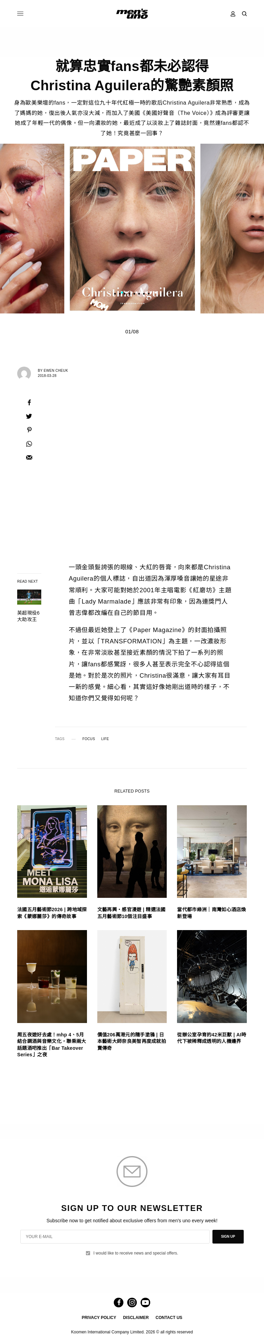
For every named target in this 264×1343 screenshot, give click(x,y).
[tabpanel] (132, 228)
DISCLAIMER (136, 1317)
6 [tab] (146, 293)
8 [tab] (155, 293)
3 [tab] (131, 293)
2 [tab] (126, 293)
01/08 (132, 331)
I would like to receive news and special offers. (136, 1253)
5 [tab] (141, 293)
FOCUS (88, 739)
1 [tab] (122, 293)
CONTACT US (169, 1317)
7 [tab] (150, 293)
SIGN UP (228, 1236)
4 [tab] (136, 293)
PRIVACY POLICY (99, 1317)
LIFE (105, 739)
